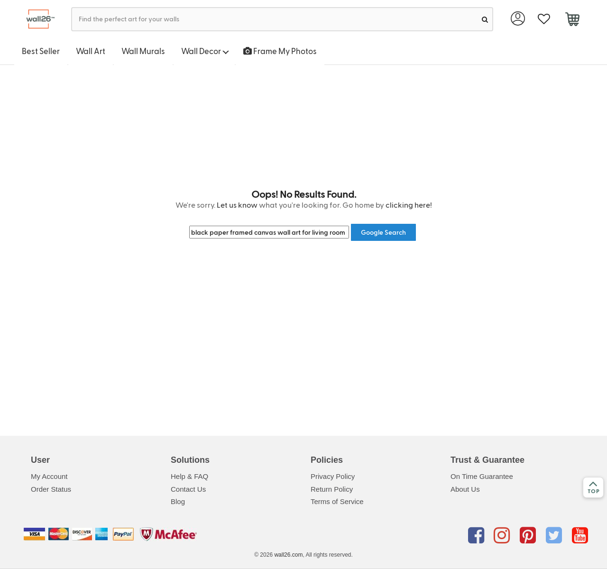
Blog (178, 501)
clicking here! (409, 204)
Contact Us (188, 489)
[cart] (572, 20)
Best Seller (41, 50)
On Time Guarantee (482, 476)
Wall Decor (205, 50)
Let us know (237, 204)
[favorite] (543, 19)
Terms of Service (337, 501)
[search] (485, 19)
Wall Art (90, 50)
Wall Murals (143, 50)
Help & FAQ (189, 476)
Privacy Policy (333, 476)
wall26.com (288, 554)
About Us (465, 489)
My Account (49, 476)
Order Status (51, 489)
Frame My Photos (280, 50)
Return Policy (332, 489)
